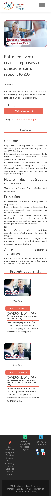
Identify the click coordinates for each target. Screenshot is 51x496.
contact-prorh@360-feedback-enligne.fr (25, 445)
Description (25, 130)
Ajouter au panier (24, 111)
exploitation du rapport (27, 119)
